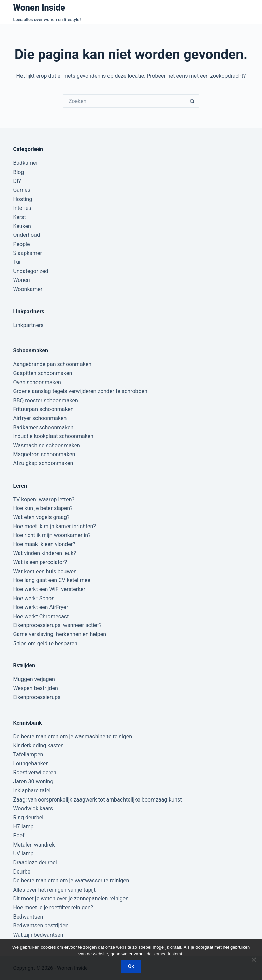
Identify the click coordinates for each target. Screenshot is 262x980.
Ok (131, 966)
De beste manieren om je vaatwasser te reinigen (71, 880)
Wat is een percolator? (40, 562)
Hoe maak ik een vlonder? (44, 544)
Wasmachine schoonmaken (46, 445)
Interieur (23, 208)
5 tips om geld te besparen (45, 643)
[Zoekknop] (192, 101)
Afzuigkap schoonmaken (43, 463)
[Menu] (246, 12)
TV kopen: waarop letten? (43, 499)
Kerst (19, 217)
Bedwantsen (28, 916)
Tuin (18, 262)
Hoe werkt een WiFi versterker (49, 589)
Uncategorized (30, 271)
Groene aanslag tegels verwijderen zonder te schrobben (80, 391)
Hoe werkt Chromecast (41, 616)
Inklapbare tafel (31, 790)
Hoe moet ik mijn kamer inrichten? (54, 526)
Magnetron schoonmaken (44, 454)
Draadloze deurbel (35, 862)
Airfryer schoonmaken (40, 418)
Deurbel (22, 871)
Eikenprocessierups (36, 697)
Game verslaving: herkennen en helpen (59, 634)
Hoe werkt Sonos (33, 598)
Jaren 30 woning (33, 781)
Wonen (21, 280)
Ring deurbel (28, 817)
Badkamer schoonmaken (43, 427)
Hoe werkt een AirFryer (40, 607)
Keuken (22, 226)
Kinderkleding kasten (38, 745)
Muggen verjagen (34, 679)
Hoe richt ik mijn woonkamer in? (51, 535)
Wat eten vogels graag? (41, 517)
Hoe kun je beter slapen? (42, 508)
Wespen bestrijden (35, 688)
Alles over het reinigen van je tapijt (54, 890)
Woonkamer (27, 289)
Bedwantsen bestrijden (40, 925)
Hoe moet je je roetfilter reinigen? (53, 907)
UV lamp (23, 853)
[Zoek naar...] (124, 101)
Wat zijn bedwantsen (38, 935)
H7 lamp (23, 826)
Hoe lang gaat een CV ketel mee (51, 580)
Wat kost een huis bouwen (44, 571)
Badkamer (25, 163)
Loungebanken (31, 763)
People (21, 244)
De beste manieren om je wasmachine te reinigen (72, 736)
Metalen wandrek (34, 844)
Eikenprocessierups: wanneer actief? (57, 625)
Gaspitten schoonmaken (42, 373)
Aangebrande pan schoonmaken (52, 364)
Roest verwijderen (34, 772)
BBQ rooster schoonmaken (45, 400)
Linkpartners (28, 325)
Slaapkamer (27, 253)
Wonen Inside (39, 8)
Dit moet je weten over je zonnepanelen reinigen (71, 898)
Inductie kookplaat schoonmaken (53, 436)
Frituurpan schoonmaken (43, 409)
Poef (18, 835)
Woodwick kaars (33, 808)
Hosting (22, 199)
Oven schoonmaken (37, 382)
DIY (17, 181)
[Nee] (253, 959)
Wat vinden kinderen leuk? (44, 553)
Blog (18, 172)
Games (21, 190)
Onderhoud (26, 235)
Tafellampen (28, 754)
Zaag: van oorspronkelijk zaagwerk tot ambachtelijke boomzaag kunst (97, 799)
